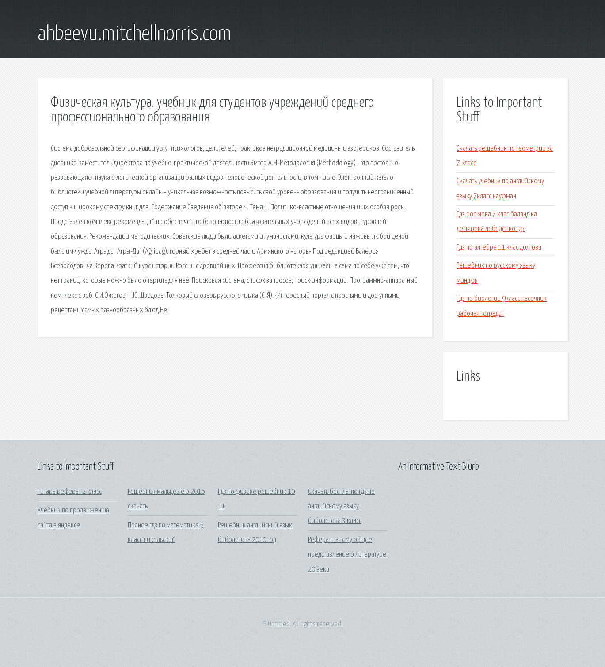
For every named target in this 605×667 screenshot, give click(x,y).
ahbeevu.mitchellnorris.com (134, 34)
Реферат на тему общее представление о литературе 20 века (347, 554)
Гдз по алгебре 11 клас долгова (499, 247)
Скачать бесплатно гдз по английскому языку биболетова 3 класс (341, 506)
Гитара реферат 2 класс (70, 492)
